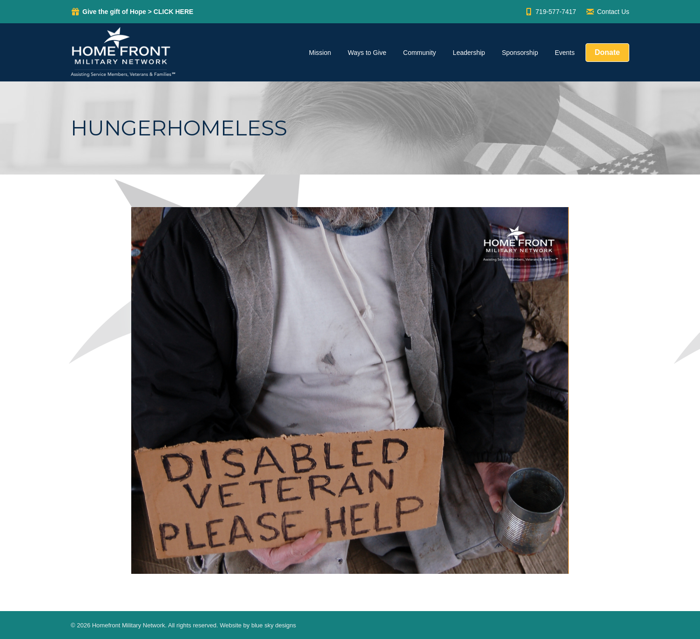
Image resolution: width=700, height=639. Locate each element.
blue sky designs (273, 625)
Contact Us (607, 11)
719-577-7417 (550, 11)
